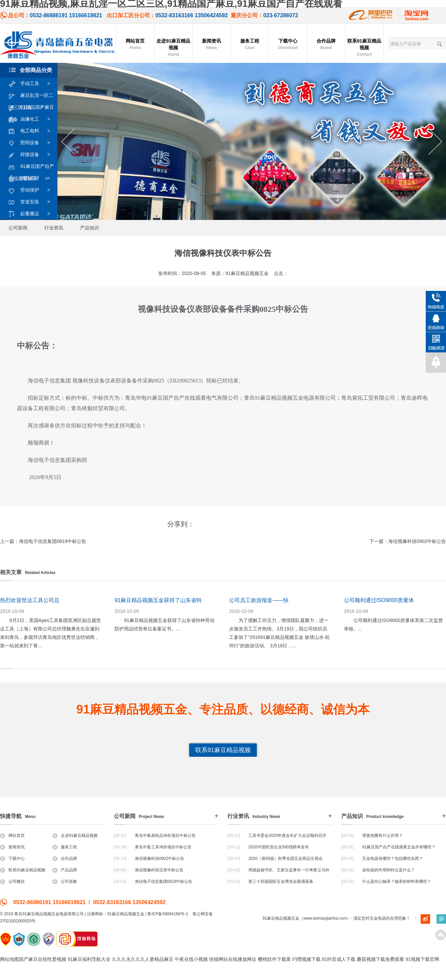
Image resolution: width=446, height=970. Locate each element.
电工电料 (32, 131)
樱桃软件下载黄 (274, 959)
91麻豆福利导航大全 (89, 959)
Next (435, 142)
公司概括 (12, 881)
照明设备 (32, 143)
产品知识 (89, 227)
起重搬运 (32, 214)
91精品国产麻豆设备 (31, 107)
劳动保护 (32, 190)
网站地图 (9, 959)
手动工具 (32, 84)
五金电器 (378, 918)
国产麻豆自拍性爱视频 (42, 959)
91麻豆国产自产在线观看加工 (31, 166)
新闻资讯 (211, 44)
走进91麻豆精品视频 (173, 48)
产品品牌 (64, 870)
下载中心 (288, 44)
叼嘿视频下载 (306, 959)
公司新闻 (17, 227)
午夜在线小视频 (191, 959)
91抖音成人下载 (339, 959)
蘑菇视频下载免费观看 (380, 959)
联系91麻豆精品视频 (364, 48)
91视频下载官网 (422, 959)
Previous (68, 142)
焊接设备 (32, 154)
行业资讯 (53, 227)
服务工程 (250, 44)
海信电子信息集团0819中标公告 (52, 541)
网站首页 (135, 44)
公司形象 (64, 881)
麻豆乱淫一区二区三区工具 (30, 95)
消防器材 (32, 178)
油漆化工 (32, 119)
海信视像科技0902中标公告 (417, 541)
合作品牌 (326, 44)
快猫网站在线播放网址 (232, 959)
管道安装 (32, 202)
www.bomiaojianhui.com (325, 918)
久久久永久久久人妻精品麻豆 (142, 959)
